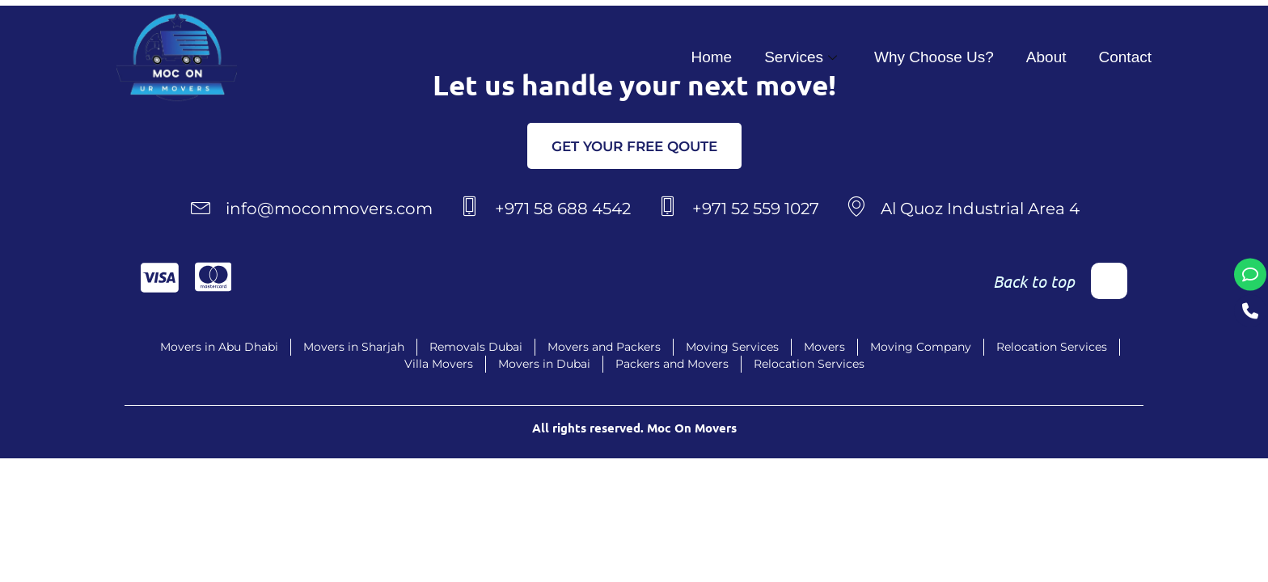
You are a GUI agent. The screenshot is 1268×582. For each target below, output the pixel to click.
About (1046, 56)
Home (711, 56)
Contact (1125, 56)
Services (800, 56)
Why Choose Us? (934, 56)
